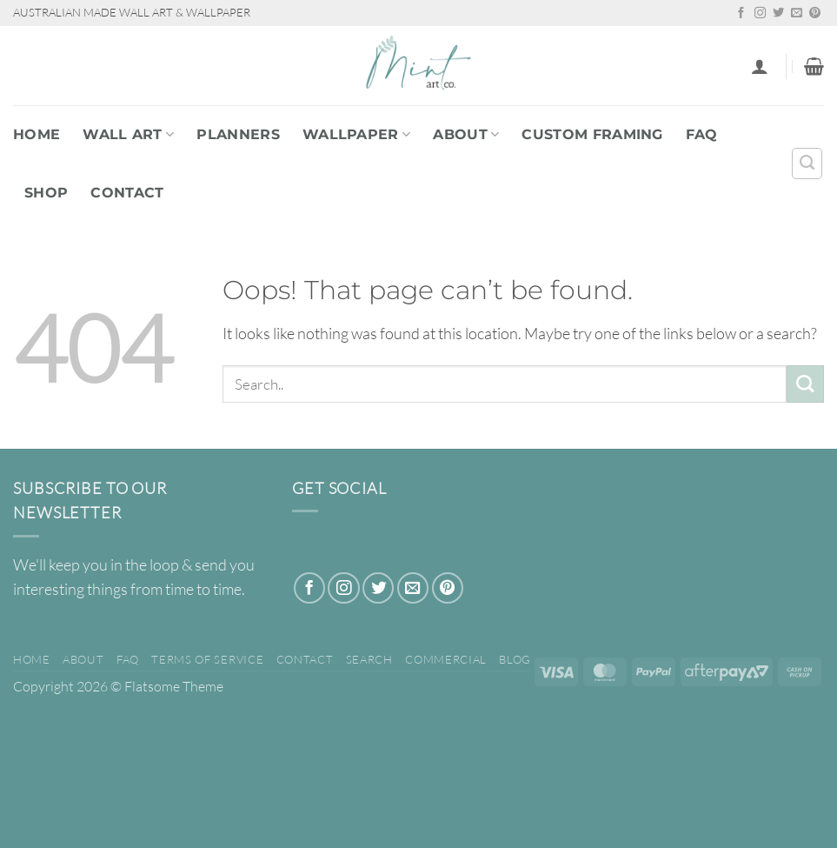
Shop (46, 192)
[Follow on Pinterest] (814, 13)
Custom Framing (591, 134)
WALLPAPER (356, 134)
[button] (759, 66)
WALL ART (128, 134)
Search (369, 659)
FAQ (702, 134)
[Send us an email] (796, 13)
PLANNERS (238, 134)
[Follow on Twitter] (778, 13)
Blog (515, 659)
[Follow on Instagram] (760, 13)
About (466, 134)
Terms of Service (207, 659)
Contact (126, 192)
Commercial (446, 659)
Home (36, 134)
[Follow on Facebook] (741, 13)
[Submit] (805, 384)
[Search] (807, 163)
